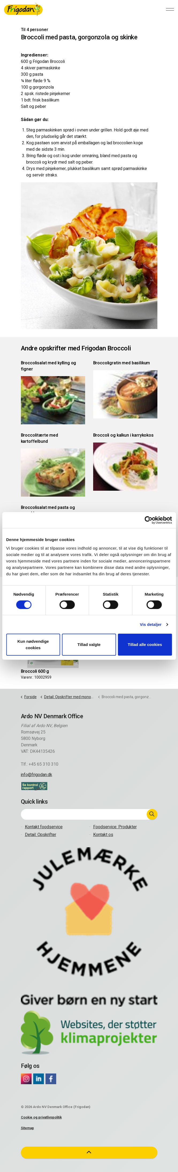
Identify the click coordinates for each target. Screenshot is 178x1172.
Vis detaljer (151, 624)
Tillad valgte (88, 644)
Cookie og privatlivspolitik (41, 1117)
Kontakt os (103, 834)
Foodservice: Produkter (115, 827)
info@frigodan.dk (36, 775)
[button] (152, 814)
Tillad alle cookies (145, 644)
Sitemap (27, 1128)
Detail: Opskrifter (40, 834)
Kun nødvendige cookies (33, 644)
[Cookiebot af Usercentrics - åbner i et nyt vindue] (148, 520)
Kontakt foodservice (44, 827)
